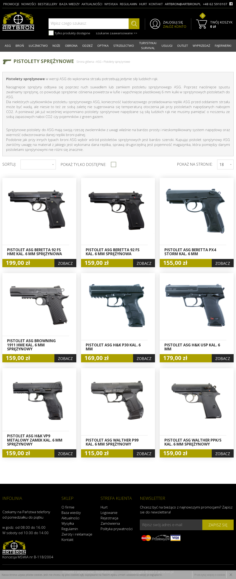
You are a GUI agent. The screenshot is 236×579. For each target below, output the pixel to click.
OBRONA (71, 45)
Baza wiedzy (71, 512)
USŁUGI (167, 45)
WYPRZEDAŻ (201, 45)
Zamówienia (110, 523)
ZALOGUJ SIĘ (173, 22)
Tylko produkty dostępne (69, 32)
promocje (11, 4)
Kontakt (67, 539)
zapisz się (218, 525)
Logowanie (109, 512)
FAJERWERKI (223, 45)
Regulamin (69, 528)
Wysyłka (67, 523)
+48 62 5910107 (215, 4)
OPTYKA (103, 45)
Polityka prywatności (117, 528)
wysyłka (111, 4)
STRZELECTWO (123, 45)
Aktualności (70, 518)
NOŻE (56, 45)
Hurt (104, 507)
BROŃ (20, 45)
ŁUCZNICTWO (38, 45)
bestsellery (47, 4)
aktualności (91, 4)
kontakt (156, 4)
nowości (28, 4)
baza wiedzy (69, 4)
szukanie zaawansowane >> (116, 33)
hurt (143, 4)
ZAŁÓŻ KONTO (174, 26)
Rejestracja (109, 518)
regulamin (128, 4)
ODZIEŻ (87, 45)
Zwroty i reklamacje (76, 534)
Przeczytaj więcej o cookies (209, 574)
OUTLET (182, 45)
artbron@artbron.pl (183, 4)
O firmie (67, 507)
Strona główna (85, 62)
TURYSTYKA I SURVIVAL (147, 45)
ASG (8, 45)
